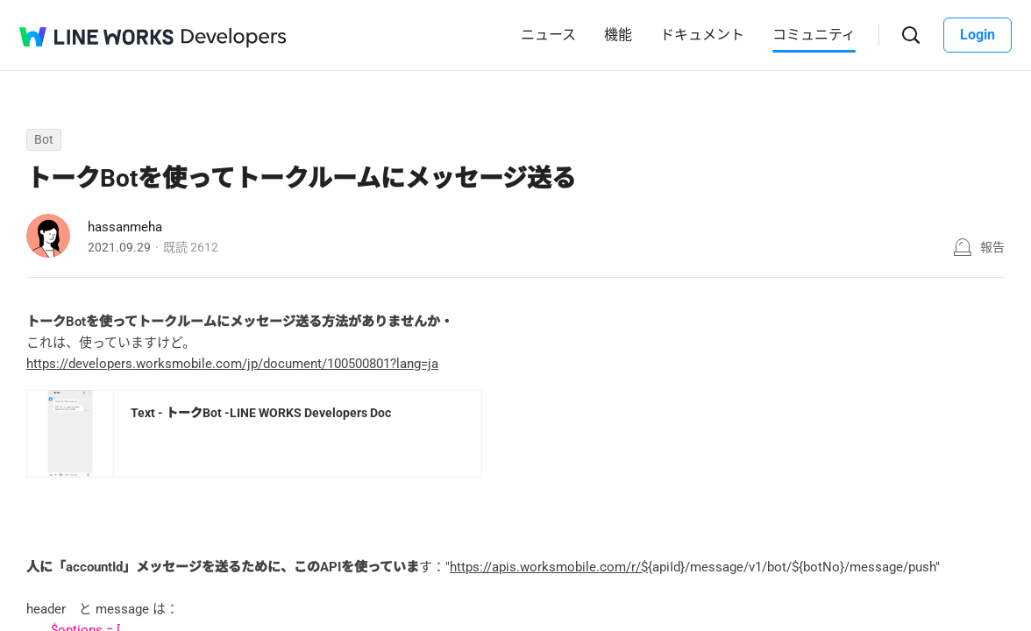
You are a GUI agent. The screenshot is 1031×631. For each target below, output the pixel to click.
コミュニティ (814, 34)
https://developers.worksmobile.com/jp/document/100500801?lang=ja (232, 364)
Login (977, 34)
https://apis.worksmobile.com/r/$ (549, 567)
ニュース (548, 34)
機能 (618, 34)
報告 (992, 247)
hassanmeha (125, 227)
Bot (43, 139)
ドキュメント (702, 34)
